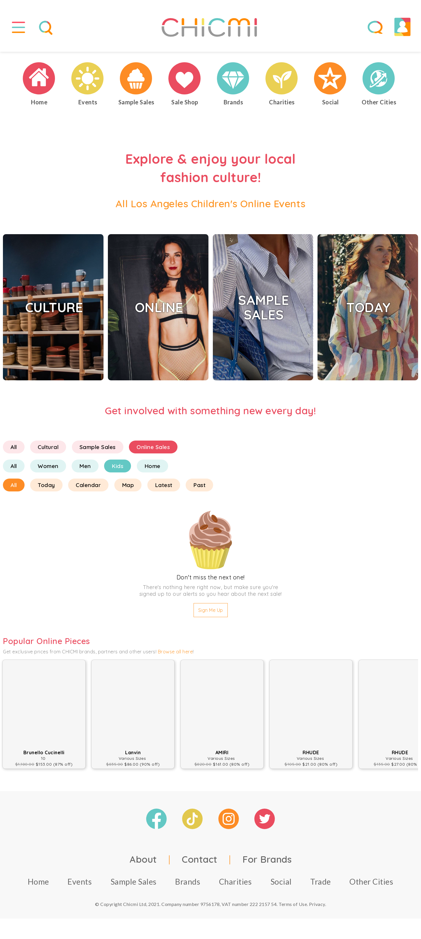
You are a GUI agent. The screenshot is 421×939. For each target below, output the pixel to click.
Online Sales (153, 446)
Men (85, 466)
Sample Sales (98, 446)
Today (46, 485)
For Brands (266, 859)
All (14, 446)
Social (281, 881)
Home (152, 466)
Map (128, 485)
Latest (163, 485)
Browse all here (175, 652)
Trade (320, 881)
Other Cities (371, 881)
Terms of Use (293, 904)
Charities (235, 881)
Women (48, 466)
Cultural (48, 446)
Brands (187, 881)
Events (80, 881)
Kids (117, 466)
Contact (200, 859)
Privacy (317, 904)
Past (199, 485)
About (143, 859)
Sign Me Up (210, 610)
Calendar (88, 485)
